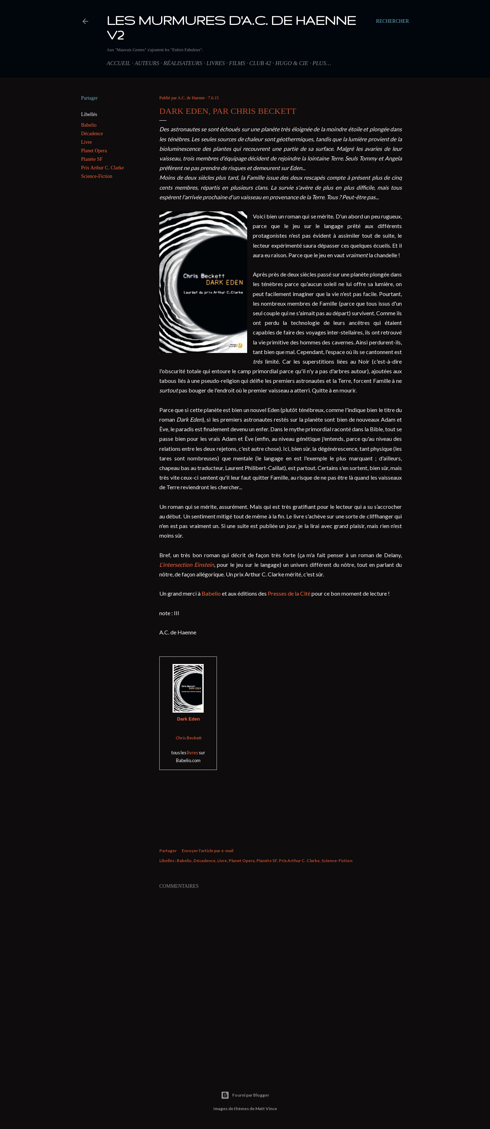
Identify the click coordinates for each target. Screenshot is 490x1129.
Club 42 (260, 63)
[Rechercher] (392, 21)
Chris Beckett (189, 737)
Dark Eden (188, 719)
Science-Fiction (96, 176)
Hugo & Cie (291, 63)
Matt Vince (266, 1108)
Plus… (322, 63)
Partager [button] (89, 98)
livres (192, 752)
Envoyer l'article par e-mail (207, 850)
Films (237, 63)
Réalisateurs (183, 63)
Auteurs (146, 63)
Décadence (92, 133)
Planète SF (91, 159)
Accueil (119, 63)
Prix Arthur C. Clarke (102, 167)
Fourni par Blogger (245, 1095)
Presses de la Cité (289, 593)
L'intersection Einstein (186, 564)
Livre (86, 142)
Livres (215, 63)
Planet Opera (94, 150)
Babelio (89, 125)
